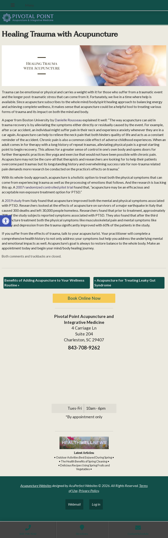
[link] (5, 221)
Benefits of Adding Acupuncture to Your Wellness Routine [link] (44, 282)
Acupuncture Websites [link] (35, 485)
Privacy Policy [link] (89, 491)
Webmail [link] (74, 504)
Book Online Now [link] (84, 298)
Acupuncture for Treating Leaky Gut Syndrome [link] (125, 282)
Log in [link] (96, 504)
